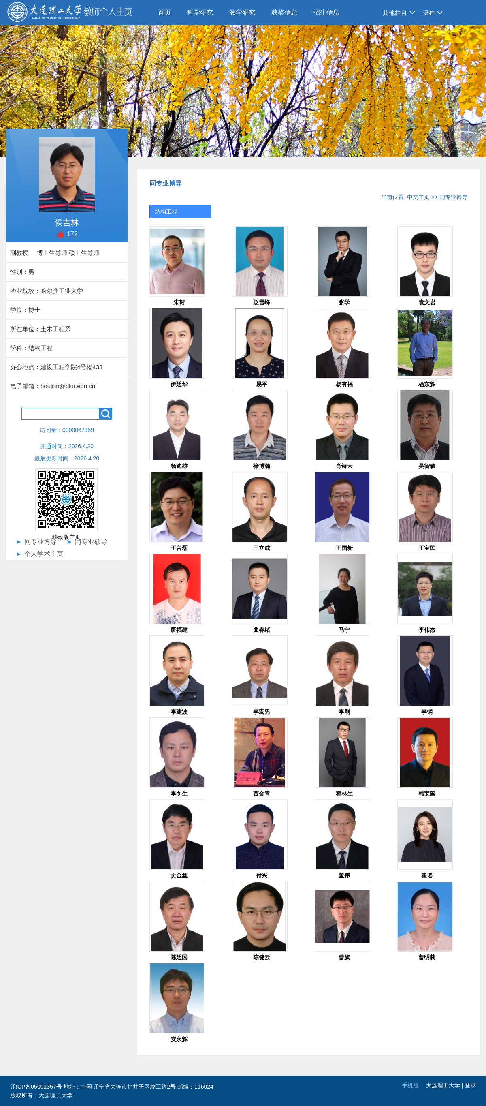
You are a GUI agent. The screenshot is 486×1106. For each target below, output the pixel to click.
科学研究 (200, 12)
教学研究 (242, 12)
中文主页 (418, 197)
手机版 (410, 1085)
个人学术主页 (43, 553)
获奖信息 (284, 12)
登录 (470, 1085)
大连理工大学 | (445, 1085)
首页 (164, 12)
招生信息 (326, 12)
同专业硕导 (91, 541)
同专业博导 (40, 541)
